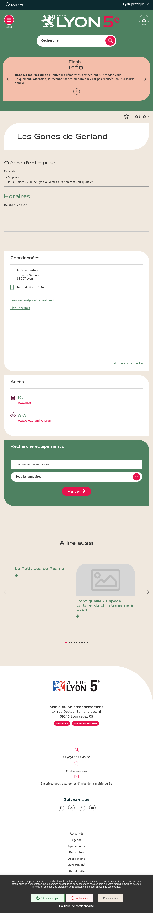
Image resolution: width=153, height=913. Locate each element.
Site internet (20, 308)
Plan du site (76, 871)
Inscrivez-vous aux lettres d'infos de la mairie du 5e (76, 783)
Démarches (76, 852)
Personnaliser (110, 898)
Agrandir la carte (128, 363)
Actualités (76, 833)
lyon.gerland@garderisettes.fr (33, 300)
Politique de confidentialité (76, 906)
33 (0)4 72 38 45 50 (76, 757)
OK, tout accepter (47, 898)
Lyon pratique (136, 4)
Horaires (62, 723)
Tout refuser (79, 898)
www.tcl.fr (24, 403)
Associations (76, 859)
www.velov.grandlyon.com (35, 420)
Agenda (77, 840)
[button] (8, 79)
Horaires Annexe (85, 723)
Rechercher (50, 40)
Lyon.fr (17, 4)
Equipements (76, 846)
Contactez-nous (76, 771)
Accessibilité (76, 865)
